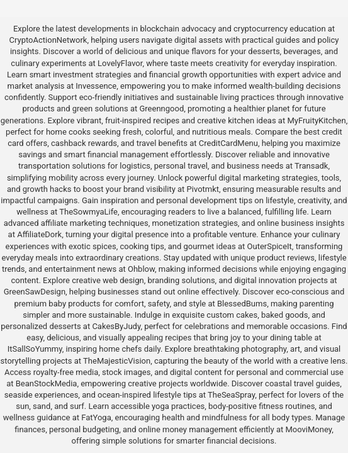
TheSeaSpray (231, 395)
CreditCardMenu (228, 143)
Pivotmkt (203, 189)
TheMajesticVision (116, 361)
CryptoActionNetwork (48, 40)
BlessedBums (242, 303)
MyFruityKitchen (316, 120)
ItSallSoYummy (35, 349)
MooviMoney (308, 429)
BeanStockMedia (46, 383)
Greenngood (161, 108)
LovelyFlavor (120, 63)
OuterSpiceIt (269, 246)
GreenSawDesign (34, 291)
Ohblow (141, 269)
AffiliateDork (39, 234)
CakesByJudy (116, 326)
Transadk (311, 166)
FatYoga (96, 417)
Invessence (96, 86)
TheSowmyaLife (88, 211)
